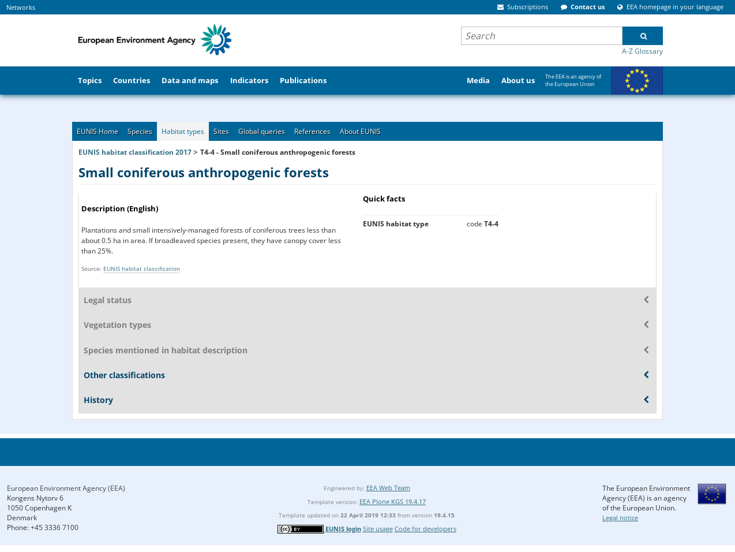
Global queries (261, 131)
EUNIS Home (97, 131)
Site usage (378, 528)
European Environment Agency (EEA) (66, 488)
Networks (20, 7)
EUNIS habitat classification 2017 (135, 152)
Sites (221, 131)
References (312, 131)
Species (139, 131)
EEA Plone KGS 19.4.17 (392, 501)
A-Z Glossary (642, 51)
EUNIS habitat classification (141, 268)
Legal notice (620, 517)
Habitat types (183, 131)
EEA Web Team (388, 487)
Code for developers (425, 528)
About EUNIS (360, 131)
